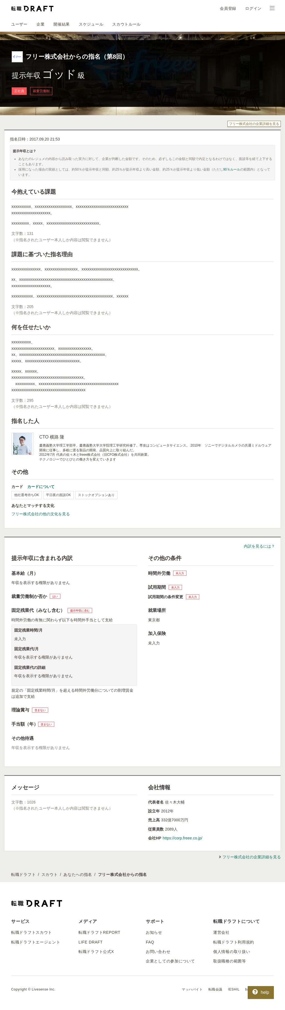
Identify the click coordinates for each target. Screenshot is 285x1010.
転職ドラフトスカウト (31, 932)
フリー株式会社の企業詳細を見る (254, 124)
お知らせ (154, 932)
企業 (40, 24)
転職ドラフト (23, 874)
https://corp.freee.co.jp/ (182, 838)
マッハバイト (192, 989)
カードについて (41, 486)
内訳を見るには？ (259, 546)
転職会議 (215, 989)
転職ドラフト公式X (96, 951)
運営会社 (221, 932)
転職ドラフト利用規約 (233, 942)
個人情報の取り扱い (231, 951)
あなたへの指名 (77, 874)
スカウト (49, 874)
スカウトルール (126, 24)
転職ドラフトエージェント (35, 942)
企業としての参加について (170, 961)
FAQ (150, 942)
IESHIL (234, 989)
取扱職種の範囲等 (229, 961)
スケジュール (91, 24)
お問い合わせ (158, 951)
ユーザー (19, 24)
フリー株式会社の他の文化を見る (40, 514)
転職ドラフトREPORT (99, 932)
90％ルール (231, 169)
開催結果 (61, 24)
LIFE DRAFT (90, 942)
